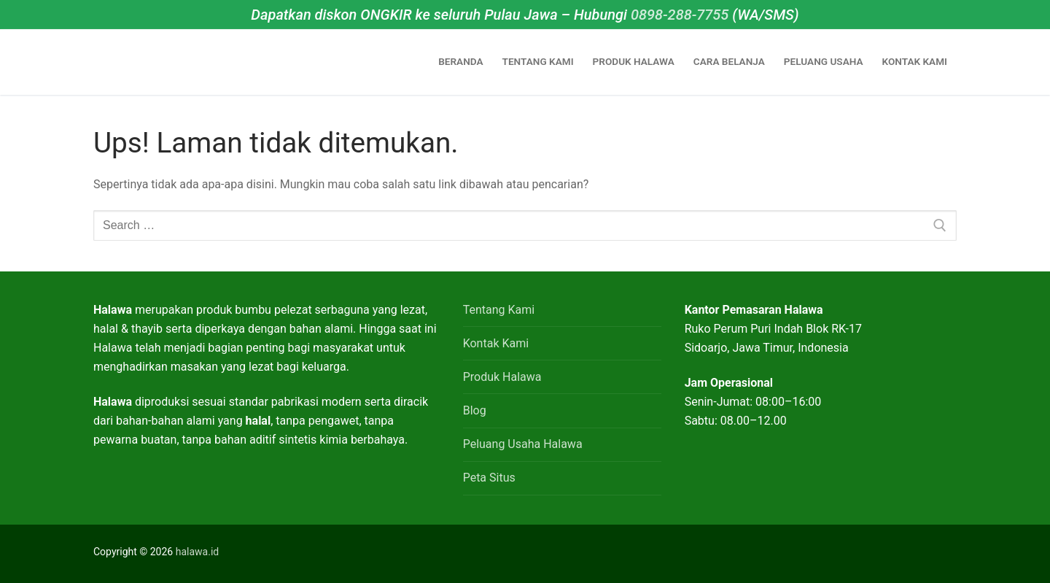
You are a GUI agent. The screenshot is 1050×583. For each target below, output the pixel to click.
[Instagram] (746, 553)
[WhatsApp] (722, 553)
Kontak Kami (496, 343)
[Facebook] (770, 553)
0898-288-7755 (679, 14)
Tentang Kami (498, 310)
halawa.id (197, 551)
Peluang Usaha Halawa (523, 444)
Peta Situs (489, 477)
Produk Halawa (502, 377)
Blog (474, 410)
